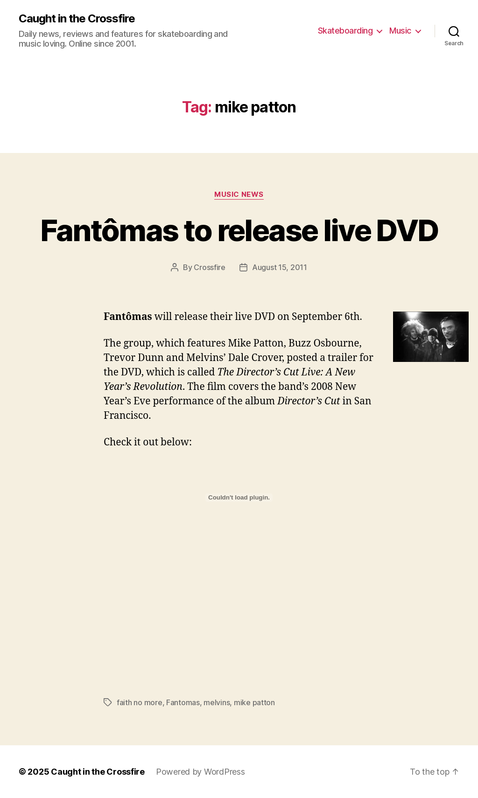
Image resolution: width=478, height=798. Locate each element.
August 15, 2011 (279, 267)
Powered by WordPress (200, 772)
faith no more (139, 702)
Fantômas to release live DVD (239, 230)
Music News (239, 194)
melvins (217, 702)
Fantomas (183, 702)
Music (400, 30)
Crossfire (209, 267)
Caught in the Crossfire (77, 18)
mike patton (254, 702)
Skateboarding (345, 30)
